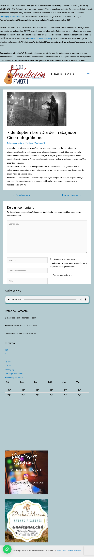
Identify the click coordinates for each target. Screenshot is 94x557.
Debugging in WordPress (10, 16)
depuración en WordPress (39, 38)
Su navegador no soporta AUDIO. (47, 299)
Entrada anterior (21, 195)
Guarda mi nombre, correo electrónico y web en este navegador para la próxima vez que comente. (68, 263)
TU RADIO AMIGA (62, 74)
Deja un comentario (15, 143)
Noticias (29, 143)
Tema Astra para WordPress (68, 550)
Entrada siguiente (71, 195)
